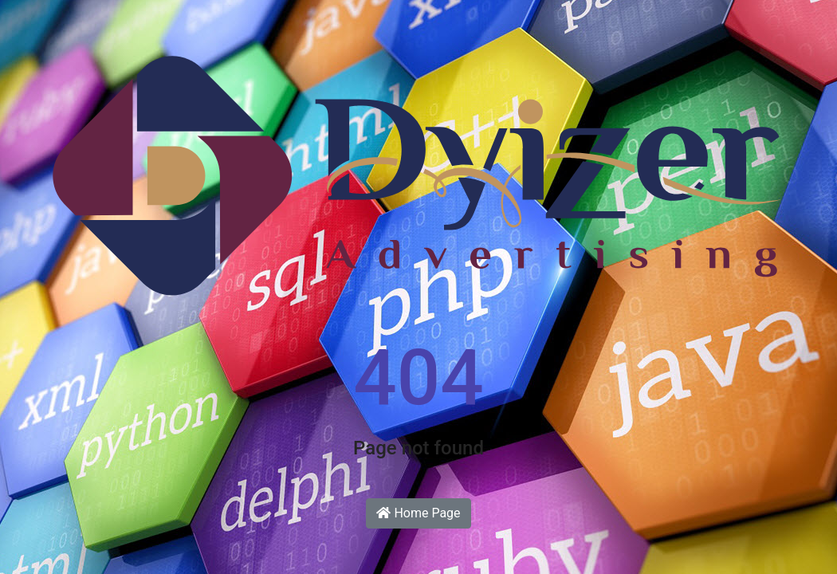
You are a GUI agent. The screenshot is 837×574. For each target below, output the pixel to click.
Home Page (418, 513)
